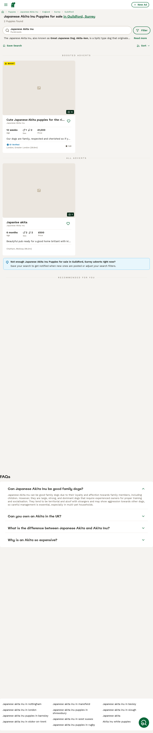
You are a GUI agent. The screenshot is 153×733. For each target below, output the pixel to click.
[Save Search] (144, 722)
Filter (141, 30)
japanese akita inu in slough (119, 709)
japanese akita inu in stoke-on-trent (24, 721)
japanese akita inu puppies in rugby (74, 724)
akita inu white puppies (117, 721)
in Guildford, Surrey (79, 16)
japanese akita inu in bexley (119, 704)
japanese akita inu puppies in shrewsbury (70, 711)
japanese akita (111, 715)
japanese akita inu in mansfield (71, 704)
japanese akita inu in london (19, 709)
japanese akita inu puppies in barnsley (25, 715)
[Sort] (143, 45)
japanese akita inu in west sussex (73, 719)
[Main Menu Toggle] (6, 4)
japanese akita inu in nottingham (22, 704)
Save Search (12, 45)
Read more (140, 38)
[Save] (68, 121)
